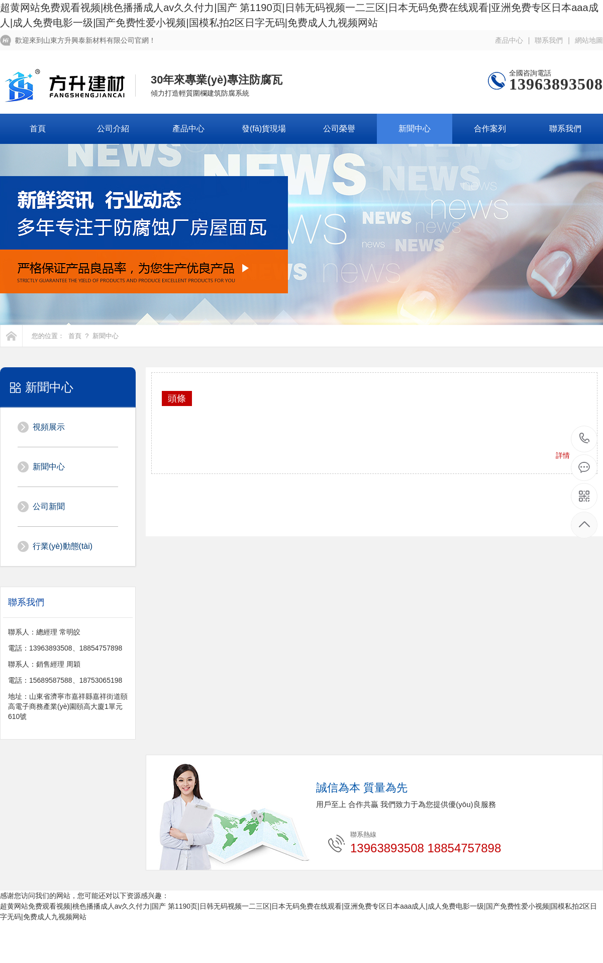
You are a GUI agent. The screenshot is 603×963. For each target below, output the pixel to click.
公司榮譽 (339, 128)
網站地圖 (589, 40)
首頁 (38, 128)
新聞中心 (414, 128)
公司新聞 (49, 506)
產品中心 (509, 40)
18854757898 (584, 438)
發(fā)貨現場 (264, 128)
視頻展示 (49, 427)
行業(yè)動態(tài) (62, 546)
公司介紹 (113, 128)
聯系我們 (549, 40)
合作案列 (490, 128)
